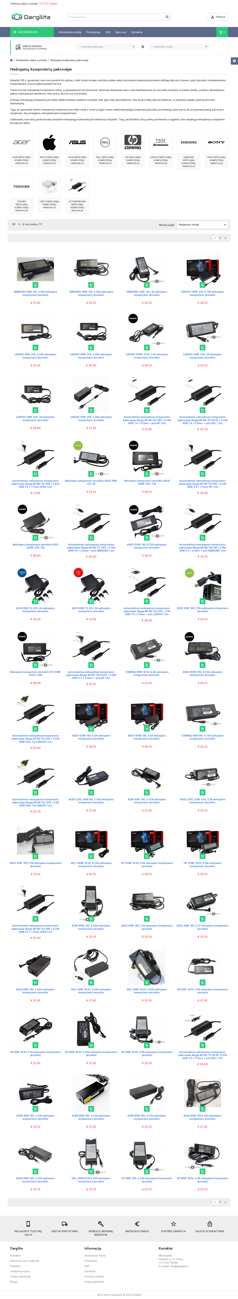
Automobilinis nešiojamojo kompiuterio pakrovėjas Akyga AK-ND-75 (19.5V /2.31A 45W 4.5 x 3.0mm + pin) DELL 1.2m (202, 1055)
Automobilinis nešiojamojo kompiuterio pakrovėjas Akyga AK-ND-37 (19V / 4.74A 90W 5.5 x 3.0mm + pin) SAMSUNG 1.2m (91, 547)
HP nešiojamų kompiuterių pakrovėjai (133, 160)
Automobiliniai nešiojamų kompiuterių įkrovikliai (77, 206)
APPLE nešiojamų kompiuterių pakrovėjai (49, 160)
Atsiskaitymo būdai (70, 32)
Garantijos (90, 1271)
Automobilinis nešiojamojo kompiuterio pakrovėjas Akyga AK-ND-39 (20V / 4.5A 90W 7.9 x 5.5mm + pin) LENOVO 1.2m (147, 611)
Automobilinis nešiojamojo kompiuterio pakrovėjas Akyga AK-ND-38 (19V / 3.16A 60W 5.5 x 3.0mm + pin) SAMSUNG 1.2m (202, 547)
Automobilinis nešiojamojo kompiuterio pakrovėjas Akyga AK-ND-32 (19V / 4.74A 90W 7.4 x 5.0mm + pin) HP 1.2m (147, 420)
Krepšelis (15, 1266)
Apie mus (120, 32)
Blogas (14, 1281)
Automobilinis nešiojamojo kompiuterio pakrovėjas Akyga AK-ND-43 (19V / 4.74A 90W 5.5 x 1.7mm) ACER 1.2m (35, 928)
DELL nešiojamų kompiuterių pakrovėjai (105, 160)
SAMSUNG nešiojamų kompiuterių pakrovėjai (189, 162)
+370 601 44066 (47, 3)
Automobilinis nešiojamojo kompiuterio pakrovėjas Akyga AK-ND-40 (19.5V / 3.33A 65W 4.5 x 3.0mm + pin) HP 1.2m (91, 675)
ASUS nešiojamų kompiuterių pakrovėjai (77, 160)
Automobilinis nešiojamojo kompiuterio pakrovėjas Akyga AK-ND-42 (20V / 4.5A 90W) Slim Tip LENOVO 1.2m (35, 802)
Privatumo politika (94, 1276)
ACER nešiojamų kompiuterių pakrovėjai (21, 160)
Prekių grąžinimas (94, 1281)
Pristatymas (93, 32)
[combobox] (106, 47)
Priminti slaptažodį (20, 1276)
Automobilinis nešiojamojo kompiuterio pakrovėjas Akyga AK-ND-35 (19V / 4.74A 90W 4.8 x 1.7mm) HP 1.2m (202, 483)
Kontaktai (136, 32)
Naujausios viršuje (203, 225)
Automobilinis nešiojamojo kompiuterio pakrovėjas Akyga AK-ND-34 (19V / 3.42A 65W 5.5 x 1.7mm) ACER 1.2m (35, 483)
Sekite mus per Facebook (24, 1260)
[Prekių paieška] (119, 17)
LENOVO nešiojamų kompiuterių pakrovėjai (160, 160)
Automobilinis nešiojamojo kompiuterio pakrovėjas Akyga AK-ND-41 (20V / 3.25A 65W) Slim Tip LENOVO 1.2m (35, 738)
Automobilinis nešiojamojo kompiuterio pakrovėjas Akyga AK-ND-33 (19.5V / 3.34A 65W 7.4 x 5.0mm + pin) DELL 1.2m (203, 420)
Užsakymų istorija (20, 1271)
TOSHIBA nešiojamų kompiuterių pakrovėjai (22, 206)
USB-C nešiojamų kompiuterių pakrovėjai (49, 204)
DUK (107, 32)
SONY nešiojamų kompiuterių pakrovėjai (216, 160)
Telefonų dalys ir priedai (33, 3)
